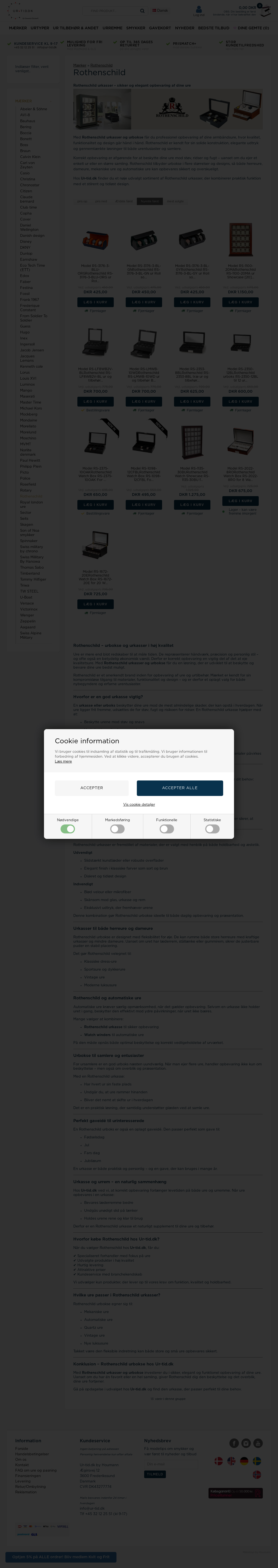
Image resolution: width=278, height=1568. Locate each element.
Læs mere (63, 761)
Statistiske (212, 825)
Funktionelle (166, 825)
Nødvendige (68, 825)
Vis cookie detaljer (139, 805)
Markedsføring (117, 825)
